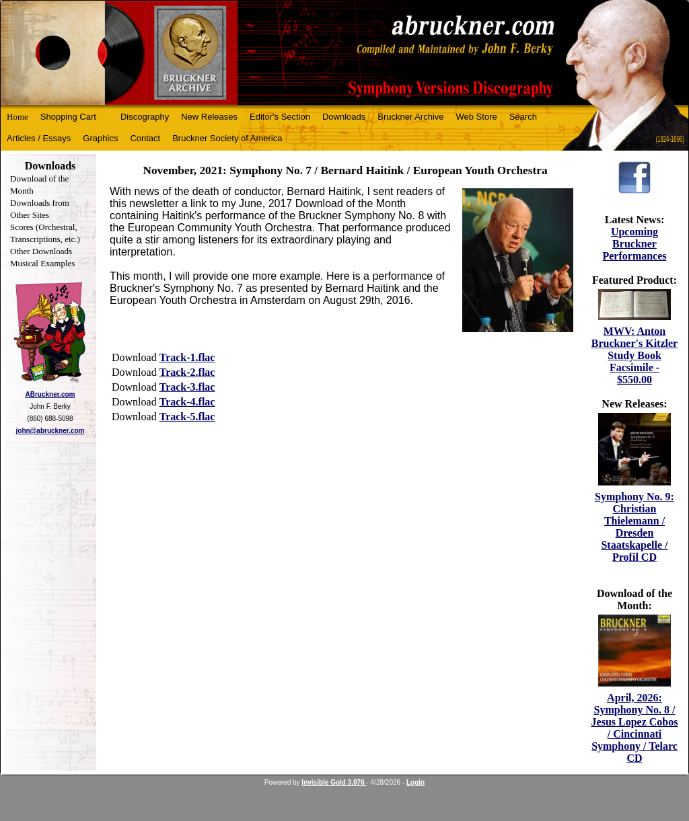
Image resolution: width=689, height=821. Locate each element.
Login (415, 782)
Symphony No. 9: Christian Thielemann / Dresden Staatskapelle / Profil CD (634, 527)
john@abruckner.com (50, 430)
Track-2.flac (187, 372)
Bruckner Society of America (227, 138)
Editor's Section (280, 117)
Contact (145, 138)
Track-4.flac (187, 401)
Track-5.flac (187, 416)
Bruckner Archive (410, 117)
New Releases (209, 117)
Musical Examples (42, 263)
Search (523, 117)
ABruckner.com (50, 394)
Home (17, 117)
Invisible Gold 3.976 (333, 782)
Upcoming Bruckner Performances (634, 244)
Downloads (343, 117)
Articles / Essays (39, 138)
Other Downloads (41, 251)
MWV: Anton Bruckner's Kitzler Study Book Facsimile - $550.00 (634, 355)
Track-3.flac (187, 387)
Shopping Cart (68, 117)
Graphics (100, 138)
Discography (144, 117)
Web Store (476, 117)
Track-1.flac (187, 357)
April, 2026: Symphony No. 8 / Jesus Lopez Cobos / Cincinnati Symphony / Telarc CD (634, 728)
